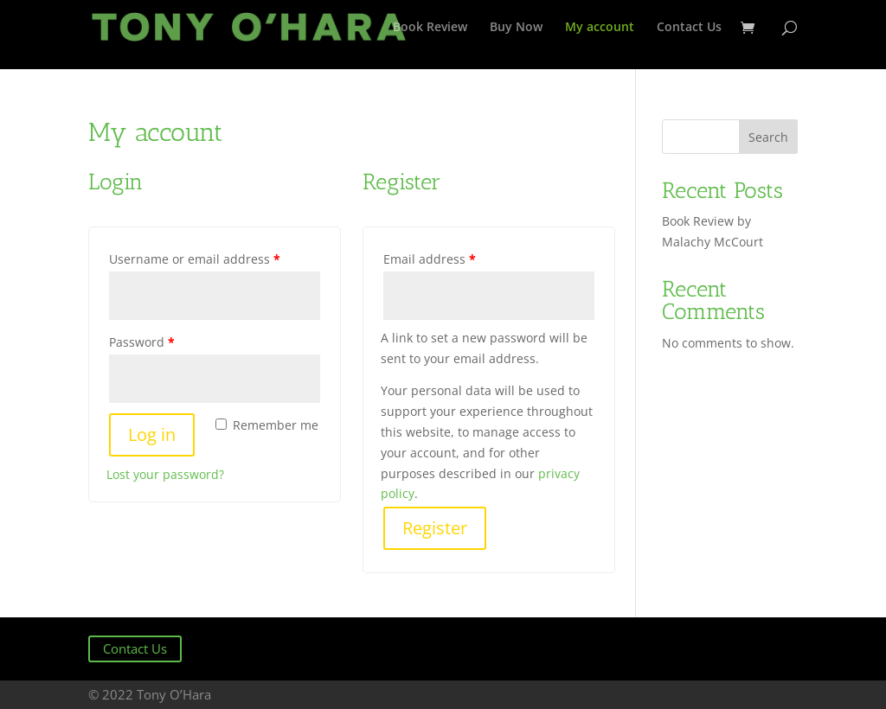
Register (434, 528)
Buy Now (516, 28)
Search (768, 137)
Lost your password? (165, 474)
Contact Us (689, 28)
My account (599, 28)
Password (142, 342)
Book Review (430, 28)
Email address (429, 259)
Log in (152, 434)
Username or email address (194, 259)
